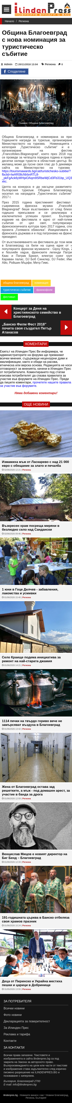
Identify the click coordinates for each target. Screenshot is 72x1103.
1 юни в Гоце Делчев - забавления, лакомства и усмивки (30, 591)
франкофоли (44, 289)
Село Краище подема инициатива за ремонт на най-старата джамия (31, 659)
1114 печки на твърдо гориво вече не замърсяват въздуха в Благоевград (32, 723)
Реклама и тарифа (17, 1034)
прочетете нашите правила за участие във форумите (35, 384)
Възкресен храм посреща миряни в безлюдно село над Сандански (30, 527)
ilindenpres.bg (10, 1095)
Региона (24, 21)
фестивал (9, 296)
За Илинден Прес (16, 1027)
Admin (6, 64)
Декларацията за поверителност (27, 1021)
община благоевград (16, 282)
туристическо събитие (17, 289)
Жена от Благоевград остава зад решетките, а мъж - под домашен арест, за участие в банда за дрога (36, 790)
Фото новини (13, 1014)
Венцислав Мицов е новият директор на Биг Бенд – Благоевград (34, 856)
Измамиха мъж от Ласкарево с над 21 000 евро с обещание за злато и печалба (35, 464)
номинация (41, 282)
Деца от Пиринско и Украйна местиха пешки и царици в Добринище (32, 983)
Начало (9, 21)
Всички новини (14, 1008)
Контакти (10, 1040)
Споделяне (14, 71)
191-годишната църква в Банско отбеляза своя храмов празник (35, 919)
